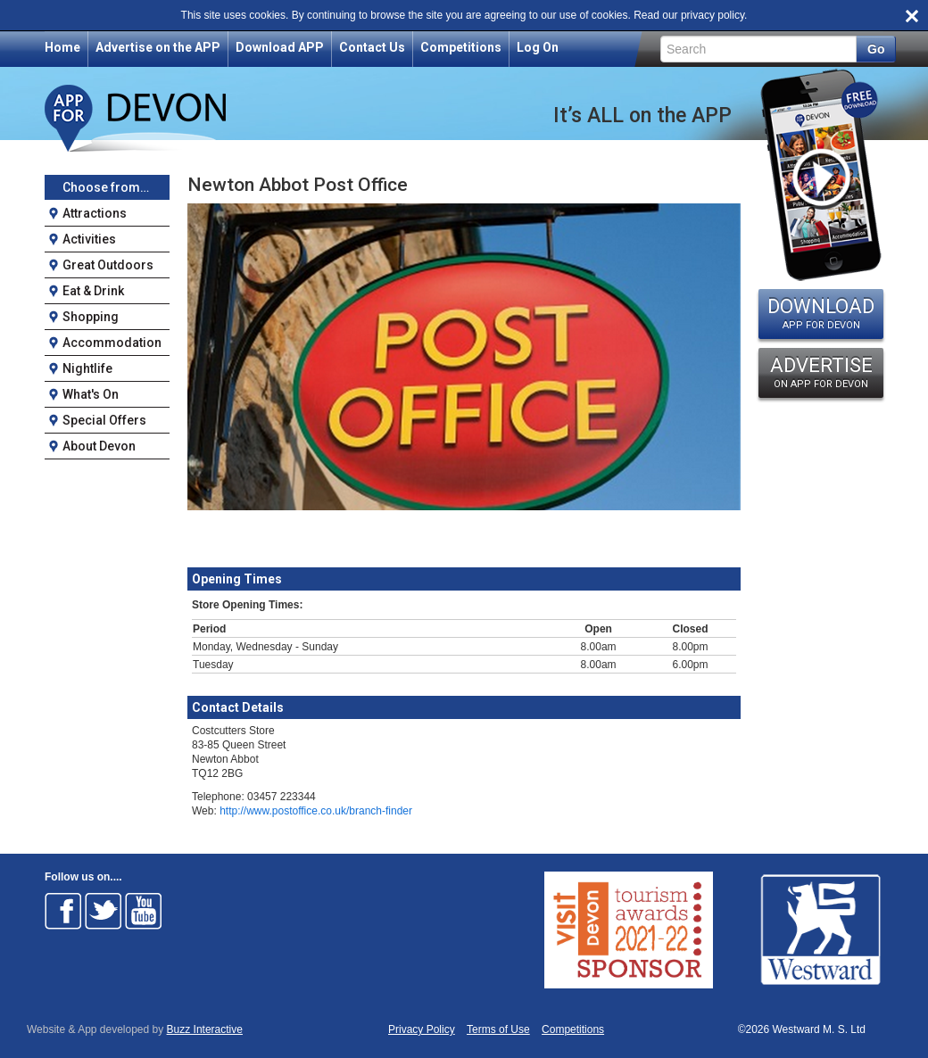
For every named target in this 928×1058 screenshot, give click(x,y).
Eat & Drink (93, 291)
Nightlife (87, 368)
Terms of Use (498, 1030)
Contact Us (372, 47)
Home (62, 47)
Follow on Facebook (63, 911)
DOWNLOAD (820, 313)
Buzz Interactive (205, 1029)
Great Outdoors (107, 265)
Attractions (94, 213)
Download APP (280, 47)
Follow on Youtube (143, 911)
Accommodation (112, 342)
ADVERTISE (820, 372)
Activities (89, 239)
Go (875, 49)
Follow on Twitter (103, 911)
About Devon (99, 446)
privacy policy (712, 15)
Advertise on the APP (157, 47)
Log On (538, 47)
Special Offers (104, 420)
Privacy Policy (421, 1030)
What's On (90, 394)
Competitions (460, 47)
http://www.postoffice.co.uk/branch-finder (316, 811)
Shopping (90, 317)
